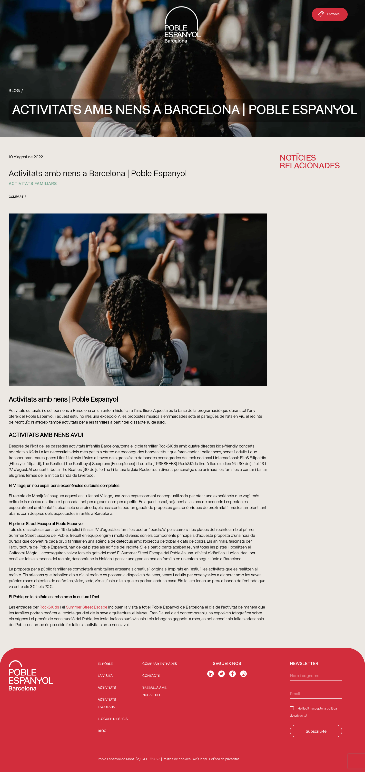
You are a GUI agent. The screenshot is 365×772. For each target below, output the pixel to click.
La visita (105, 676)
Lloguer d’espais (113, 719)
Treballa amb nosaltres (154, 691)
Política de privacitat (224, 759)
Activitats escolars (107, 703)
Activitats (107, 688)
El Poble (105, 664)
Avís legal (200, 759)
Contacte (151, 676)
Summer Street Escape (86, 606)
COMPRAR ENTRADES (159, 664)
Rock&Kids (49, 606)
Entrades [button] (328, 15)
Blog (14, 90)
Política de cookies (177, 759)
